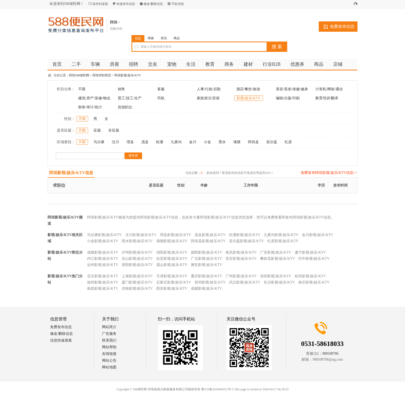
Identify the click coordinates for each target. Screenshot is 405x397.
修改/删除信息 (153, 4)
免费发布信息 (342, 26)
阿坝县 (253, 142)
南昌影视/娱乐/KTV (102, 288)
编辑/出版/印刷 (288, 98)
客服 (161, 89)
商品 (177, 38)
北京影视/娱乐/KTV (102, 276)
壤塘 (236, 142)
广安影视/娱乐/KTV (275, 252)
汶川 (115, 142)
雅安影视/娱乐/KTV (206, 265)
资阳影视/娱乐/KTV (137, 265)
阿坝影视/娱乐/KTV (127, 75)
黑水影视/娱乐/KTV (137, 241)
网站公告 (109, 360)
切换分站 (116, 28)
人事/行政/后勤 (209, 89)
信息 (138, 38)
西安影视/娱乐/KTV (172, 288)
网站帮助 (109, 347)
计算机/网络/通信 (329, 89)
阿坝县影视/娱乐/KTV (208, 241)
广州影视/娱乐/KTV (241, 276)
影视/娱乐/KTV (249, 98)
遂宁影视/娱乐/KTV (310, 252)
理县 (130, 142)
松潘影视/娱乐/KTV (244, 235)
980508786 (330, 353)
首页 (57, 64)
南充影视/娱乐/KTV (241, 252)
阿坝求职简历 (101, 75)
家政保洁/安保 (208, 98)
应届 (97, 130)
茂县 (145, 142)
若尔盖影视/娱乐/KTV (246, 241)
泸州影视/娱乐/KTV (137, 252)
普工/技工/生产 (130, 98)
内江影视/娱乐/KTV (102, 259)
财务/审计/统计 (90, 107)
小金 (207, 142)
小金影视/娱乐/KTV (102, 241)
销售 (121, 89)
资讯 (164, 38)
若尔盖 (271, 142)
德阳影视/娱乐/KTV (206, 252)
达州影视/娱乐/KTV (102, 265)
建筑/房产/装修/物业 (94, 98)
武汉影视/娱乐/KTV (244, 282)
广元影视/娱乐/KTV (206, 259)
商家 (151, 38)
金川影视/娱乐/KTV (317, 235)
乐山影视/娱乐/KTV (137, 259)
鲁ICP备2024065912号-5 (217, 389)
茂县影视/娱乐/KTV (210, 235)
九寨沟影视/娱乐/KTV (281, 235)
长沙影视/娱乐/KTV (279, 282)
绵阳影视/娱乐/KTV (172, 252)
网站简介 (109, 327)
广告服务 (109, 334)
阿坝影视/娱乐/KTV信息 (71, 173)
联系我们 (109, 340)
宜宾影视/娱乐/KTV (241, 259)
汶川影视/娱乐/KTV (141, 235)
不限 (81, 89)
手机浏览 (178, 4)
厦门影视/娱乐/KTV (137, 282)
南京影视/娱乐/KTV (314, 282)
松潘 (159, 142)
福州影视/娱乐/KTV (102, 282)
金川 (192, 142)
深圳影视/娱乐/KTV (275, 276)
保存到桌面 (100, 4)
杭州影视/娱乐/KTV (310, 276)
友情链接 (109, 354)
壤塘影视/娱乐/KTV (172, 241)
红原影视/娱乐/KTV (283, 241)
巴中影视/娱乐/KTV (314, 259)
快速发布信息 (125, 4)
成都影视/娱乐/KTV (102, 252)
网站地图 (109, 367)
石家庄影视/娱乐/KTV (173, 282)
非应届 (113, 130)
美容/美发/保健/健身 (292, 89)
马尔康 (99, 142)
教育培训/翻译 (326, 98)
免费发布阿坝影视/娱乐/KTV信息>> (329, 173)
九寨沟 (176, 142)
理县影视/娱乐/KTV (175, 235)
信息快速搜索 (61, 340)
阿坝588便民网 (79, 75)
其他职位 (125, 107)
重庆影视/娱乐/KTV (206, 276)
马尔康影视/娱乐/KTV (104, 235)
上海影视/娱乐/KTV (137, 276)
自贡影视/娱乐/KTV (172, 259)
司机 (161, 98)
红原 (288, 142)
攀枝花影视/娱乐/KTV (277, 259)
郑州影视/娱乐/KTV (210, 282)
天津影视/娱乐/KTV (172, 276)
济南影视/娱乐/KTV (137, 288)
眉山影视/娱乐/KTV (172, 265)
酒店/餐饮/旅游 (248, 89)
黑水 (222, 142)
